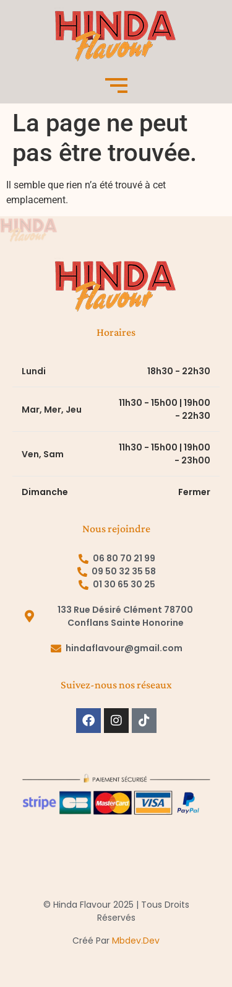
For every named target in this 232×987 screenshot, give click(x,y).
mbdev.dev (136, 940)
